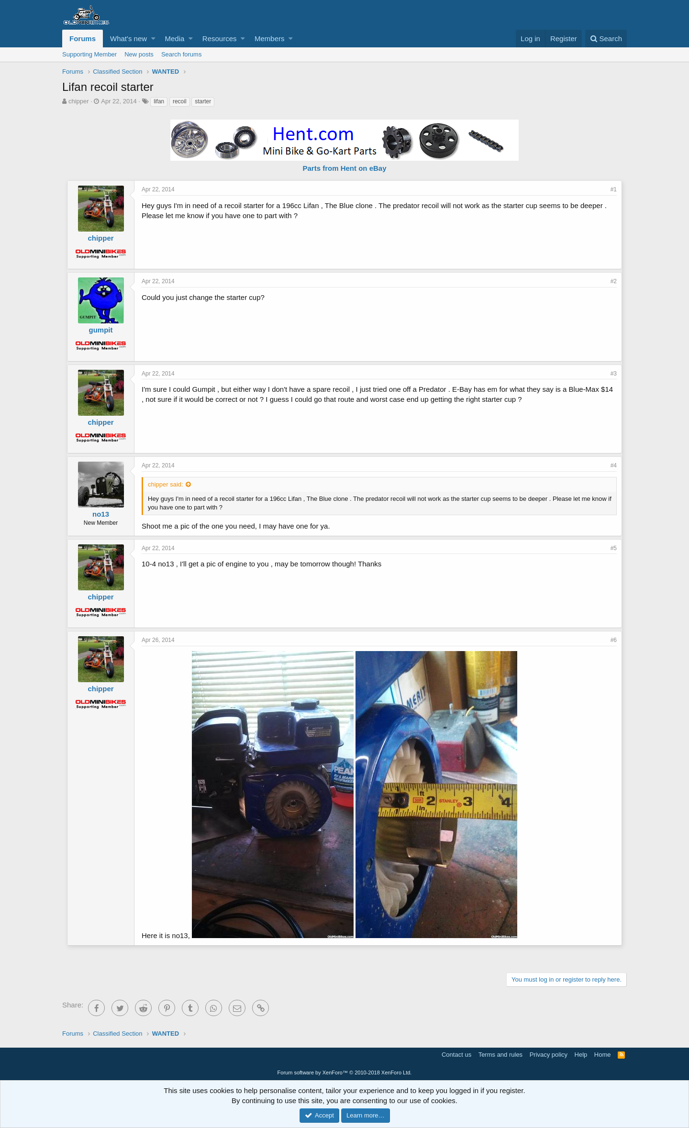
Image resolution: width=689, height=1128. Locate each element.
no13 (100, 514)
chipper (78, 101)
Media (175, 38)
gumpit (101, 330)
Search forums (181, 54)
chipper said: (165, 484)
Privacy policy (548, 1054)
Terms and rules (500, 1054)
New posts (139, 54)
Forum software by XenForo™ (345, 1072)
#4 (614, 465)
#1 (614, 189)
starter (203, 101)
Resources (219, 38)
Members (270, 38)
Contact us (456, 1054)
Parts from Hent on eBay (344, 168)
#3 (614, 373)
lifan (159, 101)
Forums (82, 38)
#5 (614, 548)
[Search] (606, 38)
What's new (128, 38)
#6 (614, 640)
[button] (153, 38)
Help (581, 1054)
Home (602, 1054)
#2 (614, 281)
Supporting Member (89, 54)
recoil (180, 101)
